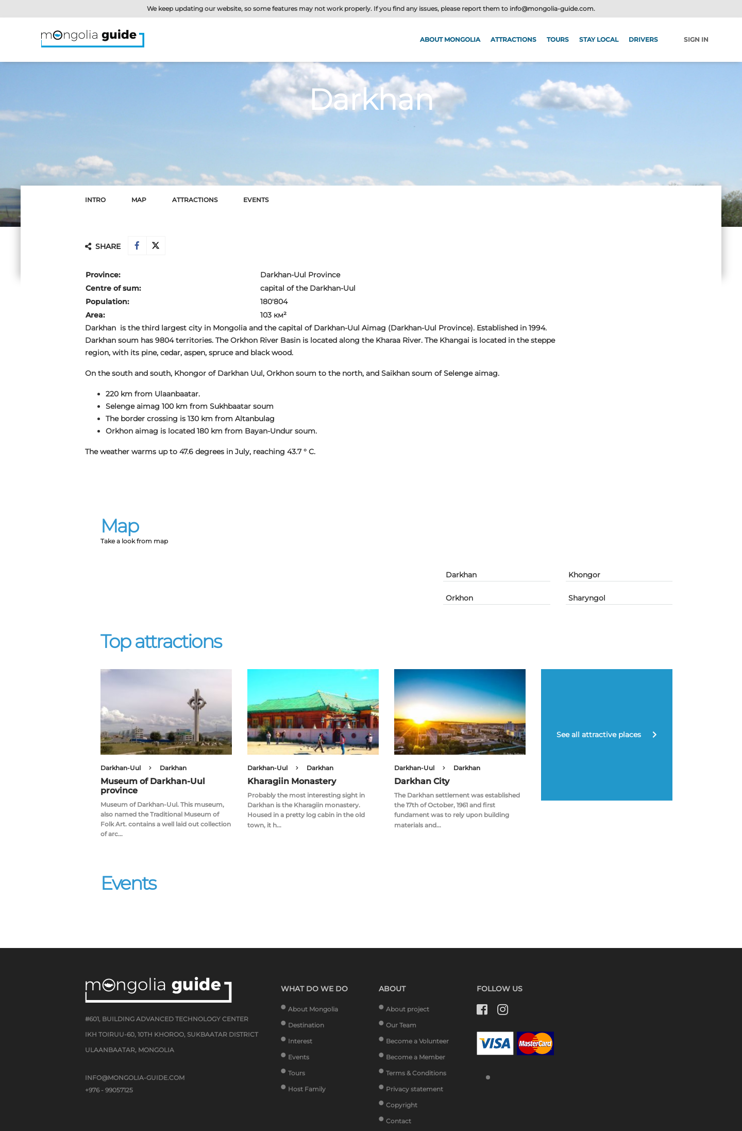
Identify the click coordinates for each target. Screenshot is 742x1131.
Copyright (401, 1107)
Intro (95, 200)
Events (255, 200)
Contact (398, 1123)
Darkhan (461, 576)
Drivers (643, 39)
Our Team (401, 1027)
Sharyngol (586, 599)
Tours (558, 39)
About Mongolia (450, 39)
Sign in (696, 39)
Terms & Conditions (416, 1075)
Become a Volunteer (417, 1043)
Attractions (513, 39)
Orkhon (459, 599)
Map (138, 200)
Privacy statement (414, 1091)
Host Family (307, 1091)
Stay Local (598, 39)
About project (407, 1011)
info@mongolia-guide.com (552, 8)
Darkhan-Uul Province (300, 276)
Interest (300, 1043)
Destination (306, 1027)
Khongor (584, 576)
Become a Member (415, 1059)
